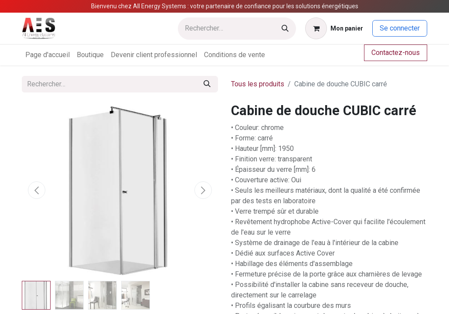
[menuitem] (47, 55)
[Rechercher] (285, 28)
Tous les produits (257, 84)
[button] (36, 190)
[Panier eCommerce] (334, 28)
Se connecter (400, 28)
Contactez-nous (395, 52)
